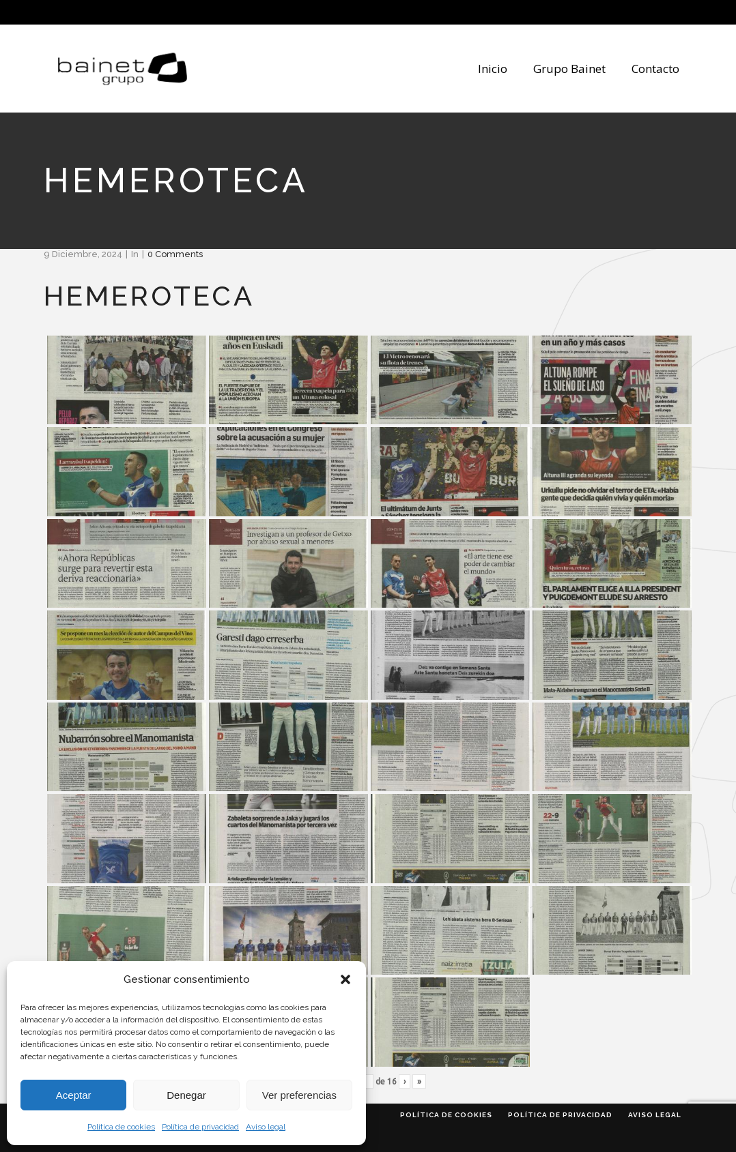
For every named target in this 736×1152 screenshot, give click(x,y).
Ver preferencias (299, 1095)
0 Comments (175, 254)
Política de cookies (121, 1127)
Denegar (186, 1095)
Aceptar (73, 1095)
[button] (345, 979)
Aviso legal (265, 1127)
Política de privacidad (200, 1127)
